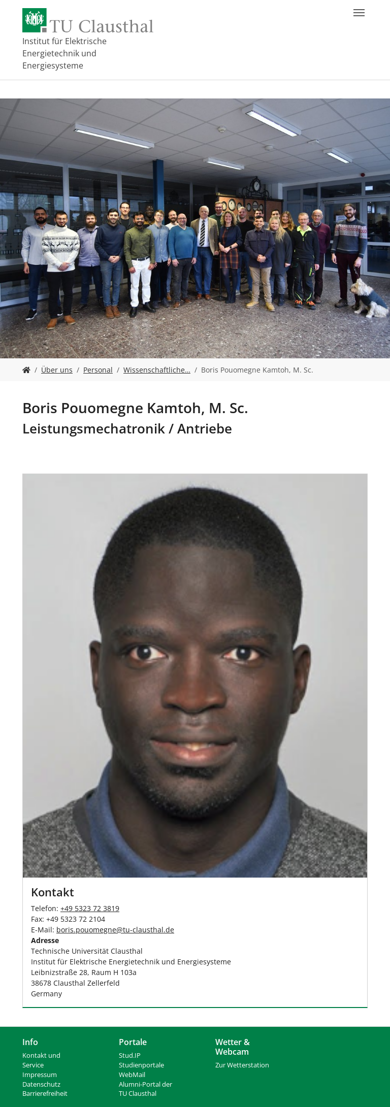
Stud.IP (130, 1055)
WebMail (132, 1074)
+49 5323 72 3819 (89, 908)
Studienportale (141, 1065)
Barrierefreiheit (45, 1093)
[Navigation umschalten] (359, 12)
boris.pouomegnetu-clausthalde (115, 929)
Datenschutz (41, 1084)
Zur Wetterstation (242, 1065)
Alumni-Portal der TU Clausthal (145, 1089)
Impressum (39, 1074)
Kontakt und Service (41, 1060)
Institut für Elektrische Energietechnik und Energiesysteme (64, 53)
